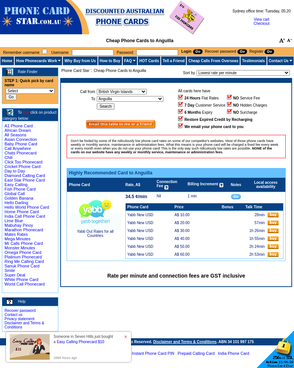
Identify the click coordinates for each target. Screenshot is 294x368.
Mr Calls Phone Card (24, 243)
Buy (26, 112)
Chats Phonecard (21, 153)
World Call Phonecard (25, 284)
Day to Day (15, 171)
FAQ (128, 61)
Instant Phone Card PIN (153, 353)
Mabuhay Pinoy (19, 225)
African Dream (18, 130)
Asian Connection (21, 139)
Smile (10, 270)
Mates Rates (16, 234)
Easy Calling (16, 184)
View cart (261, 19)
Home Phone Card (22, 211)
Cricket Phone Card (23, 166)
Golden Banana (19, 198)
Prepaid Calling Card (196, 353)
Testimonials (253, 61)
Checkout (262, 23)
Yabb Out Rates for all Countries (95, 233)
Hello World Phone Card (27, 207)
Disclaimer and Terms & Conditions (184, 342)
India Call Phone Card (25, 216)
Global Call (15, 193)
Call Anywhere (18, 148)
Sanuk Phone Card (22, 266)
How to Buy (110, 61)
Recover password (20, 310)
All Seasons (15, 135)
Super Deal (15, 275)
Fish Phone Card (20, 189)
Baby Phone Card (21, 144)
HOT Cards (149, 61)
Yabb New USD (140, 215)
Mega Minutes (17, 239)
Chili (8, 157)
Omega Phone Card (23, 252)
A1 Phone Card (19, 126)
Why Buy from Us (80, 61)
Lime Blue (14, 220)
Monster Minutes (20, 248)
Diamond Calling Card (25, 175)
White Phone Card (21, 279)
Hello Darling (16, 202)
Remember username (21, 52)
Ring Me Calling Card (24, 261)
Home (7, 61)
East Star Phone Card (25, 180)
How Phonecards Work (36, 61)
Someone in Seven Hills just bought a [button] (83, 339)
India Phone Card (233, 353)
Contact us (14, 315)
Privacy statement (19, 319)
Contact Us (279, 61)
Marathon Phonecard (24, 230)
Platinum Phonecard (23, 257)
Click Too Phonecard (24, 162)
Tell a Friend (173, 61)
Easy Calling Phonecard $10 (80, 342)
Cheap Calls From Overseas (213, 61)
